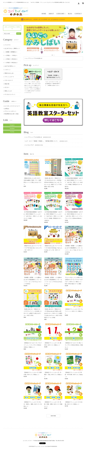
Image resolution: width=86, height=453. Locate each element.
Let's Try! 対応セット (10, 66)
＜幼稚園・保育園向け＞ (11, 52)
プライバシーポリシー (10, 111)
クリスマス (7, 45)
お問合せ (6, 108)
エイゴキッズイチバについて (12, 106)
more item (53, 415)
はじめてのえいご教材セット (12, 48)
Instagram (12, 125)
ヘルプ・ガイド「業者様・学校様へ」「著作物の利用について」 (41, 141)
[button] (61, 14)
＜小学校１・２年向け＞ (11, 55)
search (18, 33)
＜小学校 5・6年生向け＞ (11, 62)
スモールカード (9, 80)
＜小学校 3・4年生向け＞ (11, 59)
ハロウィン (7, 69)
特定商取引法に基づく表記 (11, 113)
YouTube (12, 131)
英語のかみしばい (9, 73)
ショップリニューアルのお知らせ (33, 58)
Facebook (12, 128)
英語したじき (8, 91)
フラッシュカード (9, 76)
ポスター (7, 87)
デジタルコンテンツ (10, 94)
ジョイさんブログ (29, 145)
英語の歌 (7, 84)
